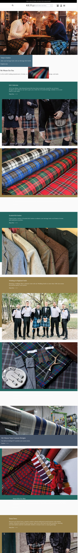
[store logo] (33, 5)
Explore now (4, 64)
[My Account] (61, 5)
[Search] (51, 5)
